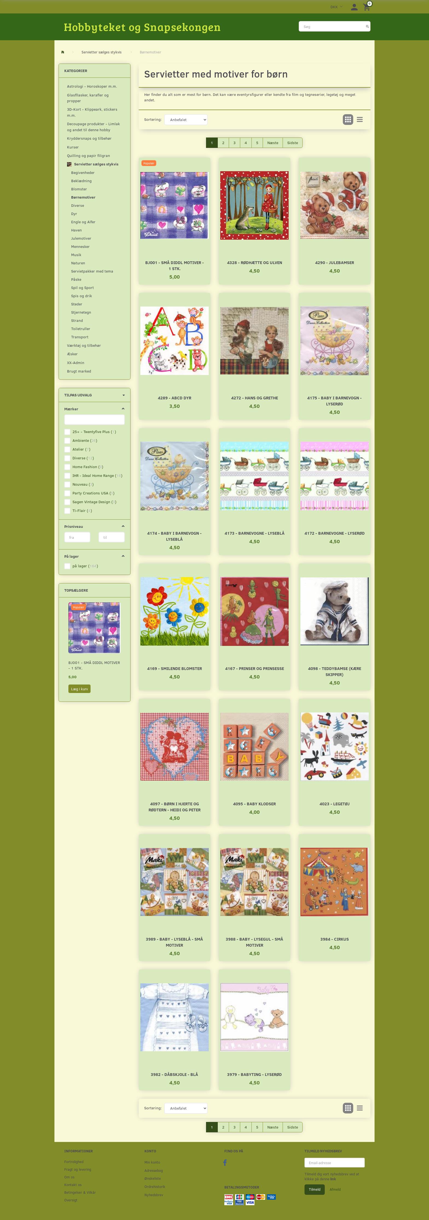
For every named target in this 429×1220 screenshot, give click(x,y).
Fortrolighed (73, 1161)
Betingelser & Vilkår (80, 1192)
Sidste (292, 142)
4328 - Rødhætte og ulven (254, 262)
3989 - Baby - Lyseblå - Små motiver (174, 942)
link (332, 1178)
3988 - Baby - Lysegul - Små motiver (254, 942)
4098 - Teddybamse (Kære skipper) (334, 671)
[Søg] (367, 26)
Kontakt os (73, 1184)
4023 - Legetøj (335, 803)
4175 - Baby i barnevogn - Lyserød (334, 400)
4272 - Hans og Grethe (254, 397)
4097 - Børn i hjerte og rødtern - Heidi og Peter (175, 806)
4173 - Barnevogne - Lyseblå (255, 533)
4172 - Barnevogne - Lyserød (335, 533)
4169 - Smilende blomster (174, 668)
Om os (69, 1177)
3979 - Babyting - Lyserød (254, 1074)
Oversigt (70, 1200)
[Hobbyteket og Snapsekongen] (142, 26)
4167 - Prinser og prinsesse (254, 668)
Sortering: (153, 119)
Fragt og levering (77, 1169)
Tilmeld (314, 1189)
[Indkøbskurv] (367, 6)
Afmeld (335, 1189)
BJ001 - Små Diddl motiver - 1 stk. (94, 665)
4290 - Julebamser (334, 262)
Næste (272, 142)
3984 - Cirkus (334, 939)
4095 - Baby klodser (254, 803)
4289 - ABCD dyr (174, 397)
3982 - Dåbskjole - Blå (174, 1074)
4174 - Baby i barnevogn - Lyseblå (174, 536)
